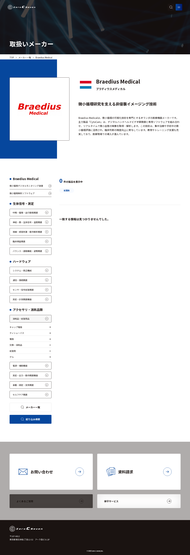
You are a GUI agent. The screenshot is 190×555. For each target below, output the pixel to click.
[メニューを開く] (179, 7)
